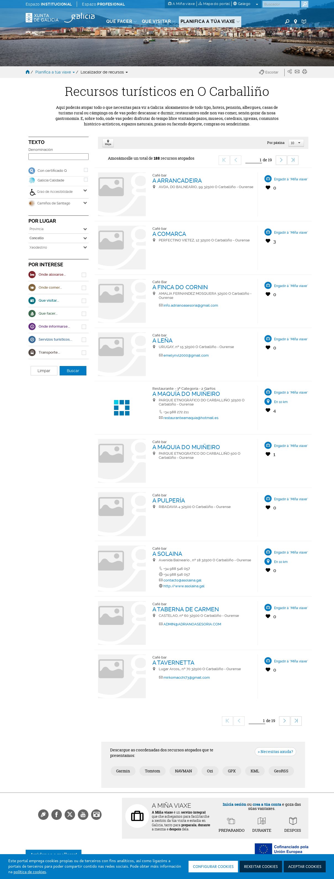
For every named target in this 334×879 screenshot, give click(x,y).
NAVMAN (183, 770)
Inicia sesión (234, 804)
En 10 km (281, 402)
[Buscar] (281, 4)
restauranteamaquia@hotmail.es (190, 418)
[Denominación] (58, 156)
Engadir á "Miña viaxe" (291, 179)
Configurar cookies (213, 867)
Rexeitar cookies (261, 867)
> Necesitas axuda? (275, 751)
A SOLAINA (167, 553)
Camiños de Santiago (49, 203)
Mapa (108, 143)
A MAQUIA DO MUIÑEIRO (186, 447)
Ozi (210, 770)
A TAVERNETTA (173, 662)
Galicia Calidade (51, 180)
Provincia (37, 229)
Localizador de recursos (104, 72)
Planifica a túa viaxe (55, 72)
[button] (272, 72)
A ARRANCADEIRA (177, 180)
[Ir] (253, 160)
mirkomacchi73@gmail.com (186, 677)
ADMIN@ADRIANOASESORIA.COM (192, 624)
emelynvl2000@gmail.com (186, 355)
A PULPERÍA (168, 500)
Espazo (49, 4)
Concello (37, 238)
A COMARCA (169, 233)
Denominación (40, 150)
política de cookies (30, 872)
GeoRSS (281, 770)
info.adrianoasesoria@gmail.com (190, 305)
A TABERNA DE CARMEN (185, 609)
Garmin (123, 770)
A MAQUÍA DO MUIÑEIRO (186, 393)
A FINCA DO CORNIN (180, 287)
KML (255, 770)
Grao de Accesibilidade (51, 192)
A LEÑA (162, 340)
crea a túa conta (267, 804)
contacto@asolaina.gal (182, 580)
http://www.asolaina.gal (184, 586)
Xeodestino (38, 247)
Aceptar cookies (304, 867)
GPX (232, 770)
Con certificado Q (52, 171)
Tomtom (152, 770)
